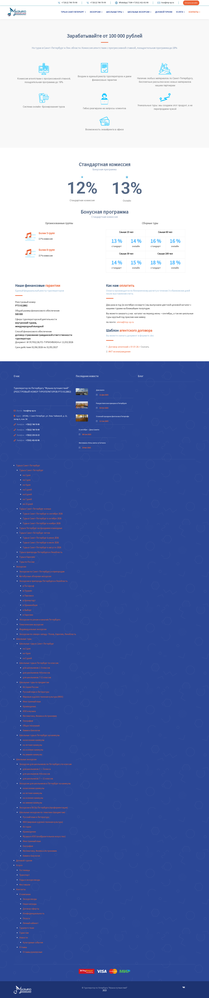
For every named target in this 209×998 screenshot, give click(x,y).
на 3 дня (26, 479)
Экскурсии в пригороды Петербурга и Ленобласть (43, 581)
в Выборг (27, 610)
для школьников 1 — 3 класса (37, 769)
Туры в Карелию (27, 557)
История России (30, 687)
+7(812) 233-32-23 (32, 435)
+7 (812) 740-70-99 (96, 2)
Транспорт (24, 875)
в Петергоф (28, 586)
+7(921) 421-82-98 (32, 440)
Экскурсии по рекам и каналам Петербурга (39, 619)
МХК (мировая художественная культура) (43, 822)
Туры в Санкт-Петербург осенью (35, 508)
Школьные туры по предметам (34, 682)
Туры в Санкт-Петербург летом (34, 532)
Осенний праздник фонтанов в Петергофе (112, 416)
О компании (25, 894)
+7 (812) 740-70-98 (67, 2)
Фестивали (24, 884)
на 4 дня (26, 484)
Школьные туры (115, 12)
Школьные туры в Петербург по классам (38, 663)
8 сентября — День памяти (89, 430)
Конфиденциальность (33, 913)
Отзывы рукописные (32, 952)
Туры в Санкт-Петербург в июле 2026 (41, 542)
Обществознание (31, 725)
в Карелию (28, 614)
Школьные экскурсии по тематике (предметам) (42, 812)
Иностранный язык (32, 701)
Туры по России (26, 561)
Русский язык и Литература (36, 691)
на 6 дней (27, 494)
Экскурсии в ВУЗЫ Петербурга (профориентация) (43, 807)
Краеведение (29, 706)
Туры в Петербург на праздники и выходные (40, 528)
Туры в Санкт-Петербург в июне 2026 (41, 537)
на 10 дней (28, 504)
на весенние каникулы (33, 740)
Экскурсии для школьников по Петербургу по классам (45, 764)
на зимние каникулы (32, 754)
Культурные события (33, 942)
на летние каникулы (32, 745)
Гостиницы (24, 870)
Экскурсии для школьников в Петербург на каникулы (45, 783)
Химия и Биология (31, 730)
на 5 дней (27, 489)
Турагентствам (26, 927)
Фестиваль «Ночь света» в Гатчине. (92, 443)
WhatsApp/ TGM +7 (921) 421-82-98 (131, 2)
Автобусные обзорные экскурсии (35, 576)
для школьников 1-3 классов (36, 667)
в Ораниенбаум (30, 605)
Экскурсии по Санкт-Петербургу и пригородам (41, 571)
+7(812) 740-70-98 (32, 424)
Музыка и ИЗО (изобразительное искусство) (44, 836)
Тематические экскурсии (31, 624)
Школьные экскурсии (139, 12)
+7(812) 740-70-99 (32, 430)
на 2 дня (26, 475)
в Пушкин (27, 590)
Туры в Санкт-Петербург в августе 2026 (42, 547)
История (27, 826)
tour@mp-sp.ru (165, 2)
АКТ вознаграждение (119, 351)
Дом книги (100, 390)
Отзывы (23, 947)
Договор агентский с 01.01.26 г (124, 347)
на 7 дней (27, 499)
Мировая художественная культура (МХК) (43, 696)
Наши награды (30, 904)
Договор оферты (31, 908)
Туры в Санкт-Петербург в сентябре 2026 (43, 513)
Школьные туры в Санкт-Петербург (36, 643)
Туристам (24, 932)
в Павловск (28, 595)
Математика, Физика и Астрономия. (40, 716)
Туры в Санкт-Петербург (73, 12)
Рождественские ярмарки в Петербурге (111, 403)
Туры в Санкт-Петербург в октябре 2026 (42, 518)
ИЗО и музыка (29, 711)
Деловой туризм (163, 12)
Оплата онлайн (191, 3)
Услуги (180, 12)
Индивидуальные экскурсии (32, 629)
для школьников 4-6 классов (36, 672)
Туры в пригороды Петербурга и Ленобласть (40, 552)
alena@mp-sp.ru (125, 322)
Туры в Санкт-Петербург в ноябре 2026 (41, 523)
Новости (23, 937)
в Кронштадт (29, 600)
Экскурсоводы (30, 899)
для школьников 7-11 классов (37, 677)
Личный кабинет (30, 923)
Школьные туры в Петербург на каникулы (39, 735)
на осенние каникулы (33, 749)
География (28, 720)
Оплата (26, 918)
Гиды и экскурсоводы (29, 879)
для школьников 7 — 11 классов (38, 778)
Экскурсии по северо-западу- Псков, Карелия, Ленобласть (47, 634)
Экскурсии (96, 12)
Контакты (194, 12)
